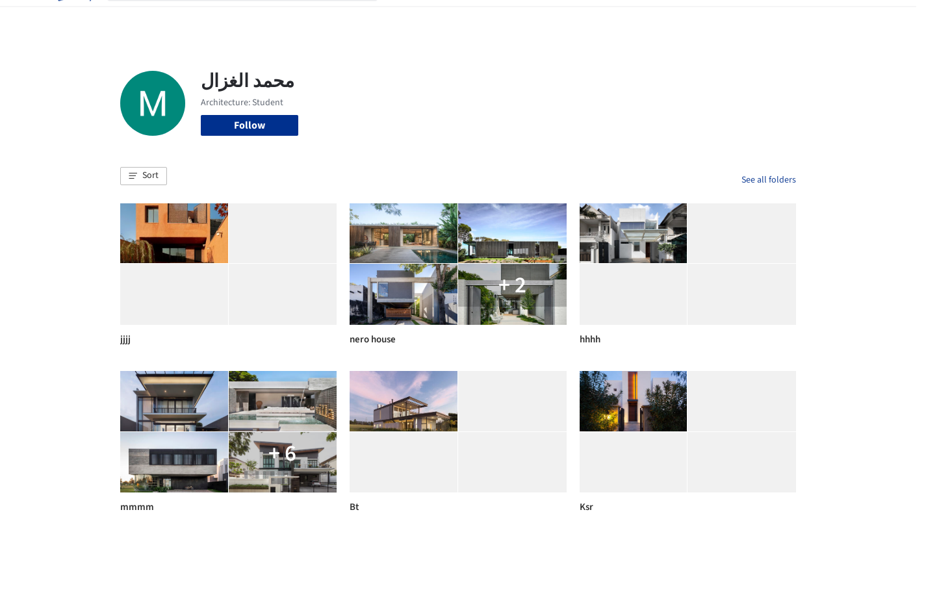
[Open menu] (853, 18)
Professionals (588, 18)
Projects (409, 18)
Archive (680, 18)
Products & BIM (514, 18)
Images (453, 18)
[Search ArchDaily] (253, 18)
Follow (249, 125)
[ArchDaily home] (73, 18)
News (640, 18)
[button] (143, 176)
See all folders (768, 180)
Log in (746, 18)
